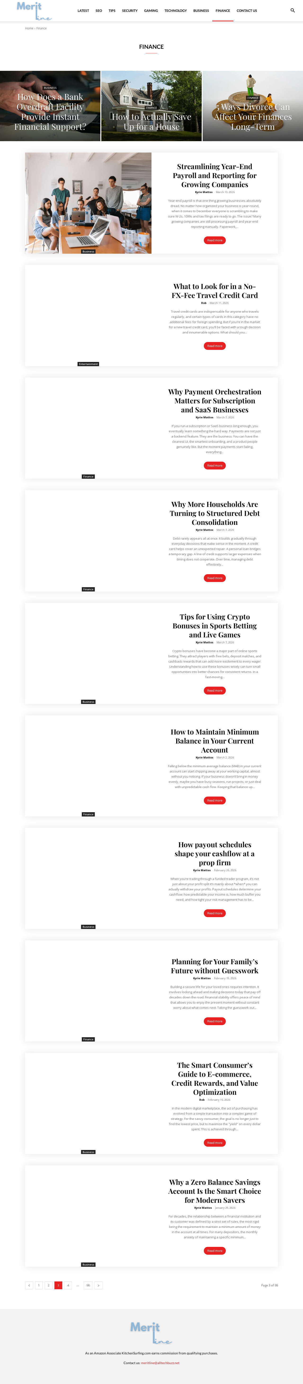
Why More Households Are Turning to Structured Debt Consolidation (215, 513)
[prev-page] (29, 1285)
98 (88, 1285)
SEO (99, 11)
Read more (214, 240)
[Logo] (34, 10)
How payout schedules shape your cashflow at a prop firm (215, 853)
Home (29, 28)
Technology (176, 11)
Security (130, 11)
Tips (112, 11)
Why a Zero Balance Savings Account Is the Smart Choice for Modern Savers (214, 1191)
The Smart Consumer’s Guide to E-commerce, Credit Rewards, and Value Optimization (214, 1078)
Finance (223, 11)
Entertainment (88, 364)
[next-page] (98, 1285)
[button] (292, 11)
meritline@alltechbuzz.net (160, 1363)
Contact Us (247, 11)
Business (201, 11)
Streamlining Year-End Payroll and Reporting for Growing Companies (215, 175)
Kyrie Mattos (204, 192)
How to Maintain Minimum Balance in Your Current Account (215, 740)
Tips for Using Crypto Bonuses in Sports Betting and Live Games (215, 625)
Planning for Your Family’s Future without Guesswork (214, 966)
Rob (203, 303)
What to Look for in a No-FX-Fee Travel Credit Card (215, 290)
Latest (83, 11)
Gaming (151, 11)
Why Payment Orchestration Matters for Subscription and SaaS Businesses (214, 400)
